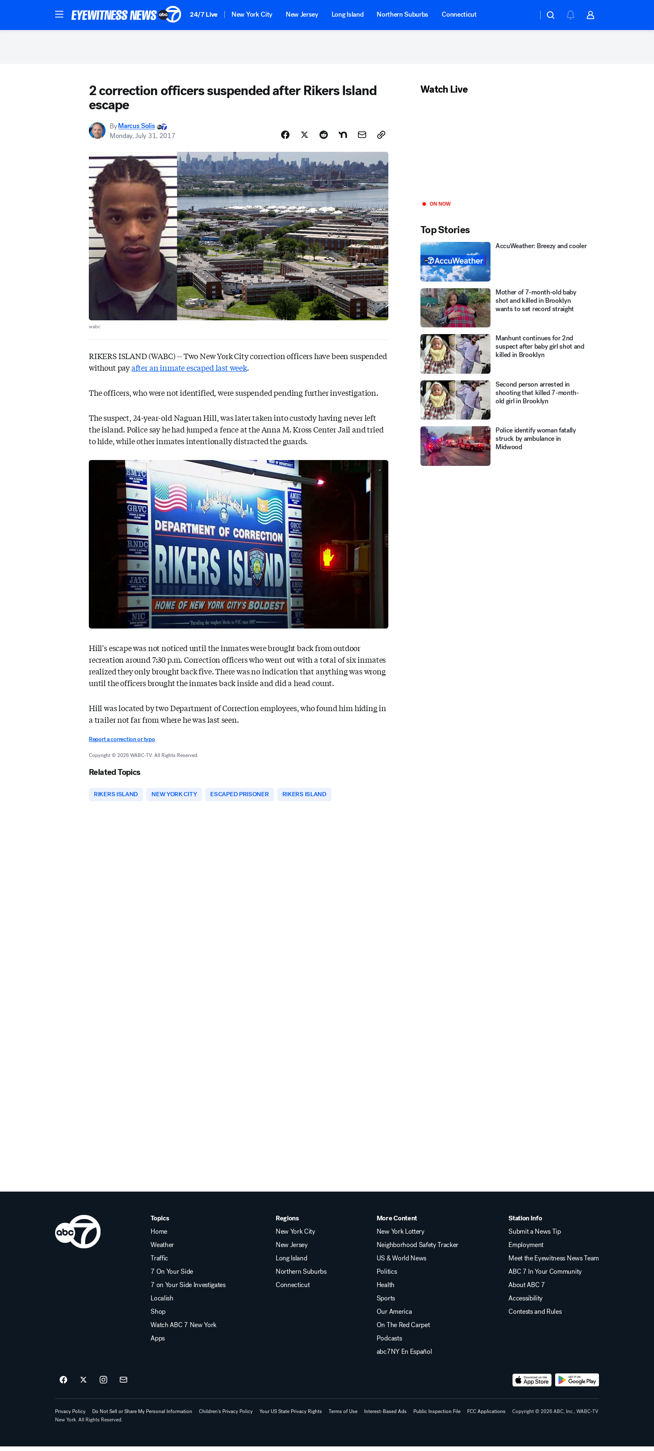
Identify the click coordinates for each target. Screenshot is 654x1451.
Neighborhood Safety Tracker (417, 1249)
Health (386, 1289)
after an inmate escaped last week (189, 371)
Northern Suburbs (402, 14)
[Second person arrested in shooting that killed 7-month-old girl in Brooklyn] (503, 404)
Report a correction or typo (122, 743)
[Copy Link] (381, 138)
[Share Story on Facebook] (285, 138)
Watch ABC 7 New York (183, 1329)
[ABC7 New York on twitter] (83, 1384)
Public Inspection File (436, 1415)
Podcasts (389, 1343)
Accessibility (525, 1303)
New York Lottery (401, 1236)
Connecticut (459, 14)
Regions (287, 1223)
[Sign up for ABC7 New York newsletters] (123, 1384)
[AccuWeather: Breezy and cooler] (503, 265)
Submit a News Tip (534, 1236)
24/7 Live (204, 14)
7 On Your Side (172, 1276)
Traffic (159, 1263)
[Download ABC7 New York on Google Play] (577, 1384)
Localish (162, 1303)
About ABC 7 (526, 1289)
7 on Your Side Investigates (188, 1289)
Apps (158, 1343)
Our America (394, 1316)
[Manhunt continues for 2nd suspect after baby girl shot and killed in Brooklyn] (503, 357)
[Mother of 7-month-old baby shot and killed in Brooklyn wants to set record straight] (503, 312)
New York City (251, 14)
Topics (160, 1223)
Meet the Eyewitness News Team (553, 1263)
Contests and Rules (534, 1316)
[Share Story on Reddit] (324, 138)
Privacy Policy (70, 1415)
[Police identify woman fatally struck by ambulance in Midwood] (503, 450)
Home (159, 1236)
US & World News (401, 1263)
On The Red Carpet (403, 1329)
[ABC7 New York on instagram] (103, 1384)
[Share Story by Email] (362, 138)
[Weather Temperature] (524, 15)
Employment (525, 1249)
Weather (162, 1249)
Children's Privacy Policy (226, 1415)
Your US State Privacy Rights (290, 1415)
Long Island (347, 14)
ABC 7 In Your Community (545, 1276)
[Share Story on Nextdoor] (343, 138)
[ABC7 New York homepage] (126, 15)
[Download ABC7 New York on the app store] (532, 1384)
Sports (386, 1303)
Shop (158, 1316)
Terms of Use (343, 1415)
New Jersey (302, 14)
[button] (59, 14)
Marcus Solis (136, 130)
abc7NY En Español (404, 1356)
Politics (387, 1276)
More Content (397, 1223)
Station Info (525, 1223)
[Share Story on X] (304, 138)
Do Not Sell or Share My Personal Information (142, 1415)
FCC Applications (486, 1415)
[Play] (503, 152)
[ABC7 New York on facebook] (63, 1384)
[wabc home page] (78, 1236)
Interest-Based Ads (385, 1415)
